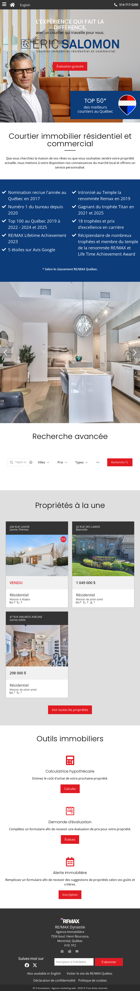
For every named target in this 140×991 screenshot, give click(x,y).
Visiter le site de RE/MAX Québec (89, 973)
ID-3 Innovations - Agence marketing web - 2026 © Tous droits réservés (70, 988)
